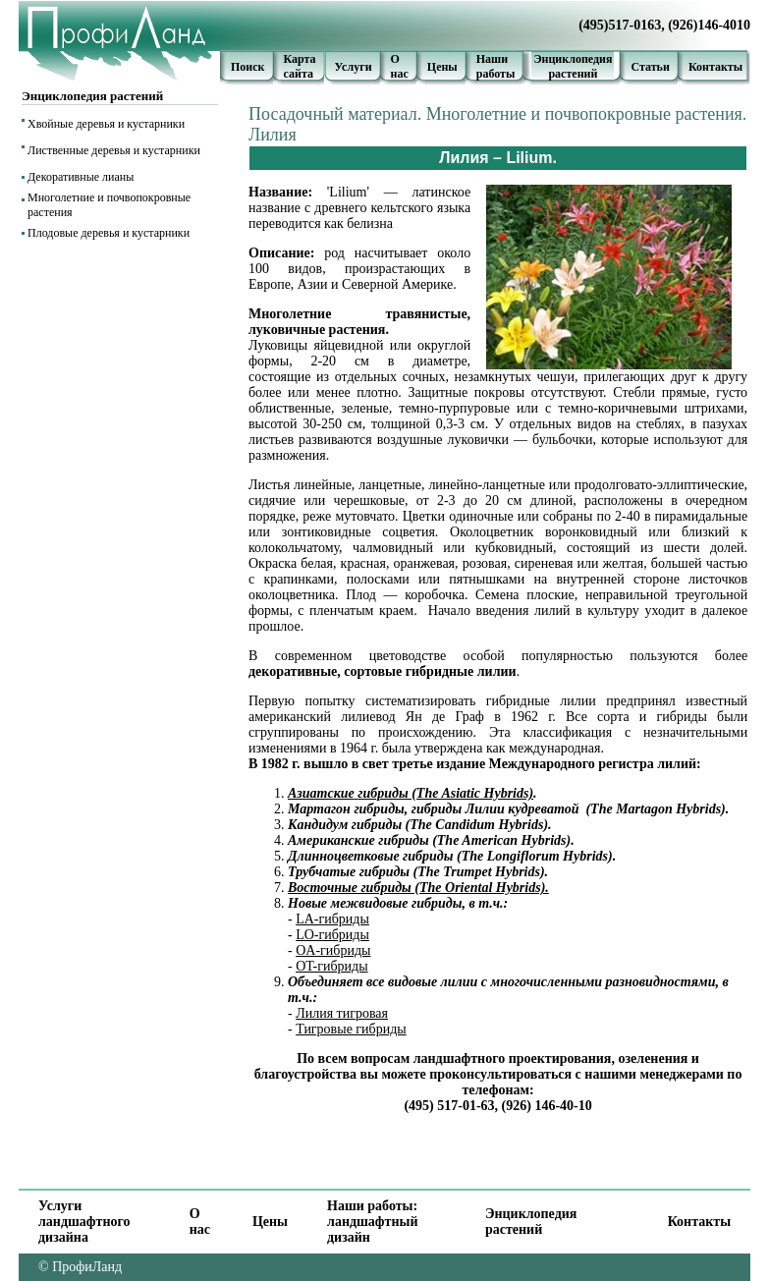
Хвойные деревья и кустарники (106, 124)
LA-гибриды (332, 919)
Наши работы (496, 66)
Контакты (715, 67)
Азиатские (321, 793)
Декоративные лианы (80, 177)
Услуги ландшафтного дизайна (84, 1221)
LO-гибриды (332, 934)
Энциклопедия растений (531, 1221)
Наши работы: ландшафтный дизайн (372, 1221)
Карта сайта (300, 66)
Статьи (650, 67)
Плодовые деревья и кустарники (108, 233)
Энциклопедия (572, 59)
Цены (442, 67)
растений (572, 74)
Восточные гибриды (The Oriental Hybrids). (418, 887)
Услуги (353, 67)
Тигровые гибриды (351, 1029)
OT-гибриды (331, 966)
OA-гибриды (333, 950)
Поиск (248, 67)
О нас (400, 66)
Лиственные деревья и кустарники (113, 150)
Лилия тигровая (342, 1013)
